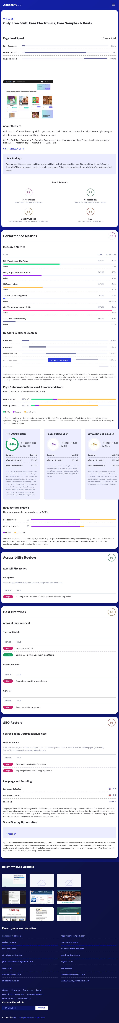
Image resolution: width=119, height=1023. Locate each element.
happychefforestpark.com (73, 935)
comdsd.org (66, 968)
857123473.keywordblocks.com (75, 980)
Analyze (41, 1008)
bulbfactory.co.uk (10, 980)
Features (15, 990)
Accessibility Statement (13, 994)
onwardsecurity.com (11, 935)
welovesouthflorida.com (72, 948)
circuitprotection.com (12, 955)
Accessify (12, 5)
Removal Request (35, 994)
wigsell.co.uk (67, 961)
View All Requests (59, 360)
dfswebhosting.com (11, 974)
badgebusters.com (69, 942)
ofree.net (9, 18)
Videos (5, 990)
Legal (38, 990)
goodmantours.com (70, 955)
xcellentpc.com (9, 942)
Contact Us (28, 990)
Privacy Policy (8, 998)
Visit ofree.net (14, 148)
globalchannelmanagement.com (17, 961)
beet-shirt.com (9, 948)
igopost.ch (7, 968)
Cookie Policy (24, 998)
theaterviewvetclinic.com (73, 974)
